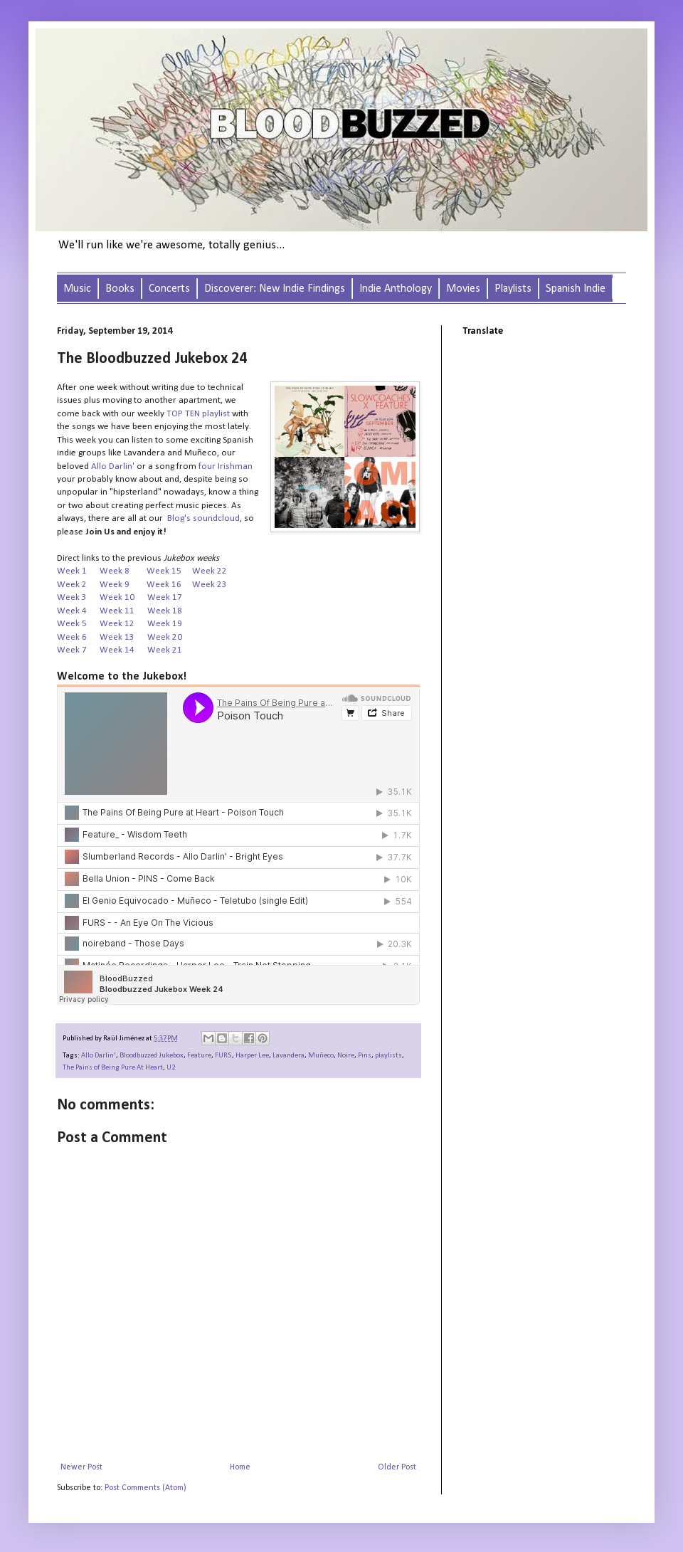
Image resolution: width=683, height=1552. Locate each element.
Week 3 (72, 597)
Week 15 (164, 571)
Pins (364, 1056)
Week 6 (73, 637)
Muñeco (321, 1056)
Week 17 (164, 597)
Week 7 (72, 650)
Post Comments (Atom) (145, 1488)
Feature (199, 1056)
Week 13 (117, 637)
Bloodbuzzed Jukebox (152, 1056)
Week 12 (117, 623)
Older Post (397, 1467)
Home (240, 1467)
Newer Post (81, 1467)
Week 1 (72, 571)
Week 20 (164, 637)
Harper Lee (252, 1056)
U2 (170, 1068)
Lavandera (288, 1056)
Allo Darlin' (98, 1056)
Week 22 (209, 571)
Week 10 (117, 597)
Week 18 (165, 611)
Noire (345, 1056)
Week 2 (72, 584)
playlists (388, 1056)
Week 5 (72, 623)
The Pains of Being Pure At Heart (113, 1068)
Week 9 (123, 584)
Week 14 (117, 650)
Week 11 (117, 611)
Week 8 (114, 571)
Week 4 (72, 611)
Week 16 (164, 584)
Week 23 (209, 584)
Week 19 (164, 623)
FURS (223, 1056)
